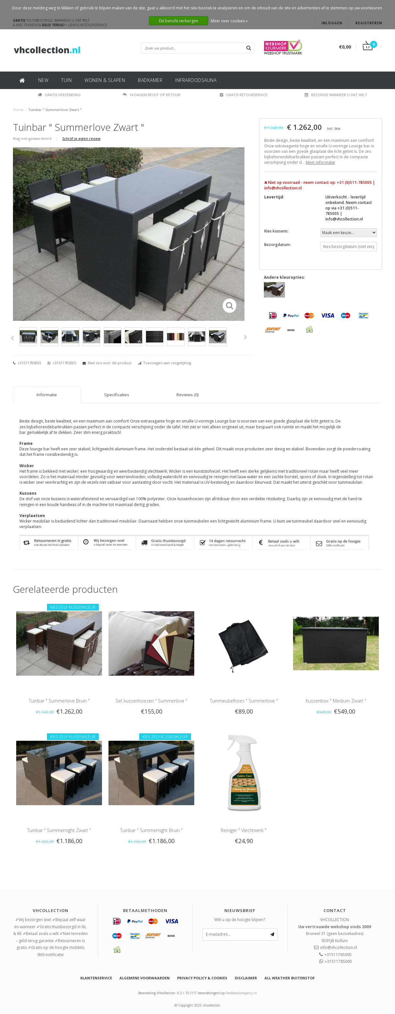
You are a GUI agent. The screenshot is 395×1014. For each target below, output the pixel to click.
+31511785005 (29, 362)
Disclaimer (246, 977)
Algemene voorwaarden (144, 977)
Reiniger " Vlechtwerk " (243, 830)
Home (18, 109)
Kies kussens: (276, 231)
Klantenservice (96, 977)
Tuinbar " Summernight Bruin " (151, 830)
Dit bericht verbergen (178, 21)
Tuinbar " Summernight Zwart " (59, 830)
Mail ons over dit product (109, 362)
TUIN (66, 80)
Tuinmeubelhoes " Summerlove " (244, 701)
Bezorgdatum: (277, 244)
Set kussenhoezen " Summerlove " (151, 701)
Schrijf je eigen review (81, 138)
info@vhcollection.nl (338, 947)
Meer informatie (320, 162)
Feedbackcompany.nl (241, 993)
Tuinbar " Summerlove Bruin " (59, 701)
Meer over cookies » (229, 21)
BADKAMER (150, 80)
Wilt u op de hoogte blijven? (239, 919)
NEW (43, 80)
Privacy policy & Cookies (202, 977)
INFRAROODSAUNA (195, 80)
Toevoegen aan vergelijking (167, 362)
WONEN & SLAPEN (105, 80)
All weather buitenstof (290, 977)
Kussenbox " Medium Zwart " (336, 701)
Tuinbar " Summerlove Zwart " (55, 109)
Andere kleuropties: (284, 277)
